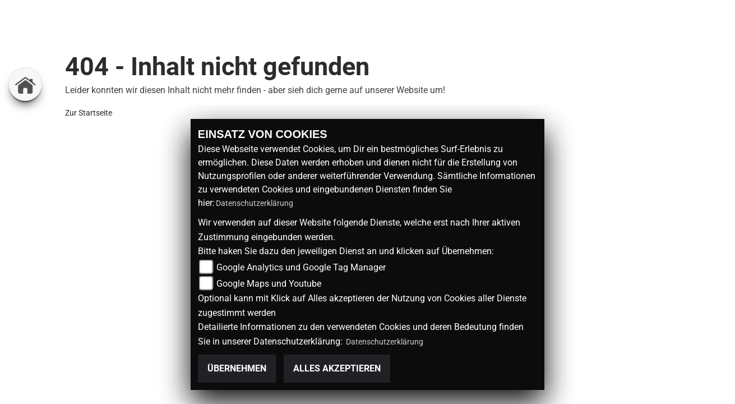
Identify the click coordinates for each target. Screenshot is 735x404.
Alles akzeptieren (337, 368)
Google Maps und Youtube (268, 283)
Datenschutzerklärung (254, 203)
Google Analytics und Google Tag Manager (301, 267)
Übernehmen (236, 368)
